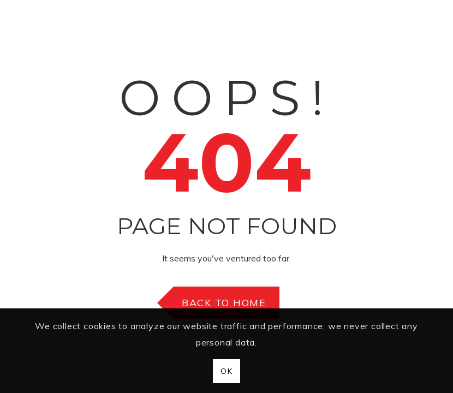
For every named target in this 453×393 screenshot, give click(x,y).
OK (226, 371)
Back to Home (224, 302)
